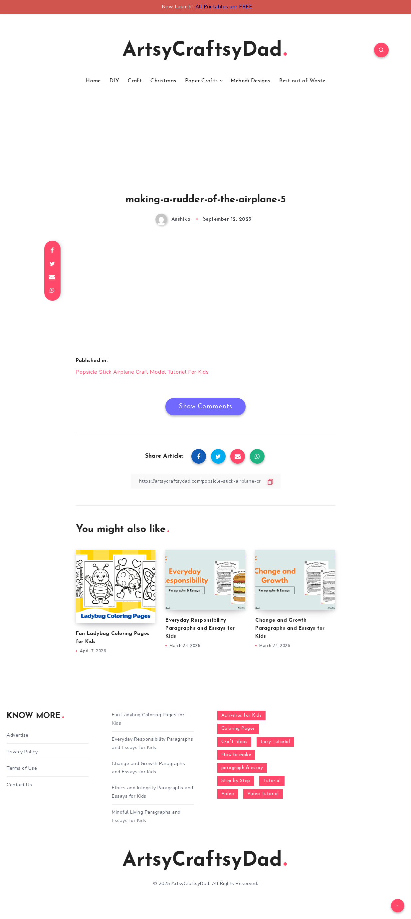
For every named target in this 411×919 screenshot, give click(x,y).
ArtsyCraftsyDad (204, 51)
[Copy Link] (206, 481)
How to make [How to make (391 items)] (236, 754)
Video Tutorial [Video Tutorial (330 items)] (263, 793)
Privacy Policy (22, 752)
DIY (114, 81)
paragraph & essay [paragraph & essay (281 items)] (242, 767)
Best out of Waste (302, 81)
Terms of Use (22, 768)
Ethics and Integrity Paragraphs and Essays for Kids (152, 792)
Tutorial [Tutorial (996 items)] (272, 780)
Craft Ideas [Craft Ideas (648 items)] (234, 741)
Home (93, 81)
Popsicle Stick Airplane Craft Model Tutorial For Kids (142, 372)
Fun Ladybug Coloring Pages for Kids (148, 719)
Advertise (18, 735)
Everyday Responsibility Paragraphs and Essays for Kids (200, 628)
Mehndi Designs (250, 81)
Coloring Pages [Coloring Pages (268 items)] (238, 728)
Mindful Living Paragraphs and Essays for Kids (146, 816)
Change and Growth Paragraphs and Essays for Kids (289, 628)
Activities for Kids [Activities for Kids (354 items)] (241, 715)
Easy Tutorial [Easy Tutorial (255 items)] (275, 741)
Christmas (163, 81)
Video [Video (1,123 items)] (227, 793)
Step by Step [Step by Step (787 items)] (235, 780)
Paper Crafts (201, 81)
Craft (135, 81)
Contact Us (19, 785)
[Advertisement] (205, 147)
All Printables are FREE (223, 6)
